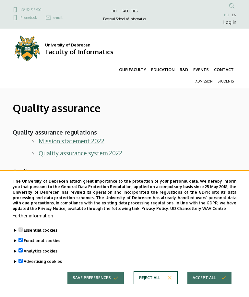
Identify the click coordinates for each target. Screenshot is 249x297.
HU (226, 15)
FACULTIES (129, 11)
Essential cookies (40, 230)
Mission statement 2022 (71, 141)
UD (114, 11)
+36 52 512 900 (30, 10)
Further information (33, 215)
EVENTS (201, 69)
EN (234, 15)
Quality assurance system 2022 (80, 153)
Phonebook (28, 17)
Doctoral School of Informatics (124, 19)
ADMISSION (204, 81)
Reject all (149, 277)
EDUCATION (162, 69)
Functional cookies (42, 240)
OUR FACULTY (132, 69)
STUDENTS (226, 81)
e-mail (57, 17)
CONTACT (224, 69)
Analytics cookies (40, 251)
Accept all (204, 277)
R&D (184, 69)
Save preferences (92, 277)
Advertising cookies (43, 261)
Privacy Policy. (155, 208)
